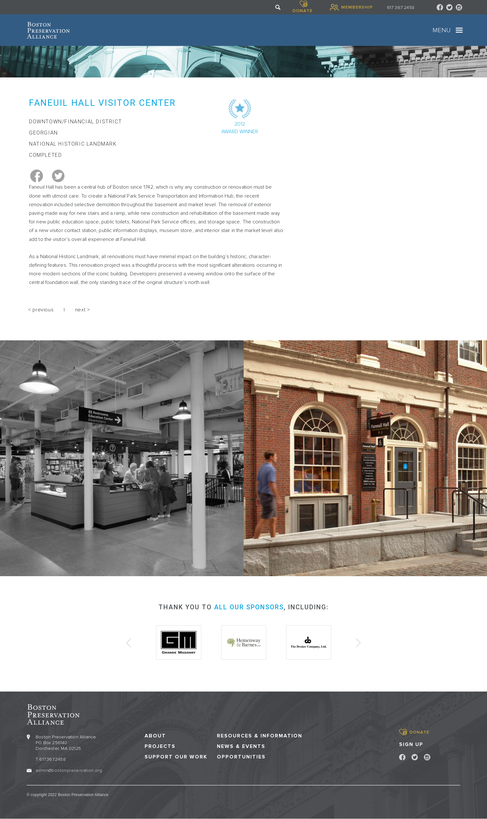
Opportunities (241, 757)
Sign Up (411, 744)
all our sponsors (249, 607)
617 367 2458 (400, 7)
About (155, 736)
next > (82, 310)
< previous (41, 310)
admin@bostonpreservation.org (69, 770)
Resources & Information (259, 736)
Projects (160, 746)
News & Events (241, 746)
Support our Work (176, 757)
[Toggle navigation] (459, 30)
